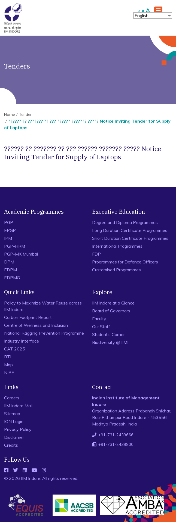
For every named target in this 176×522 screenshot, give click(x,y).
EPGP (10, 230)
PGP (8, 222)
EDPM (10, 269)
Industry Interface (21, 341)
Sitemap (12, 413)
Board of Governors (111, 310)
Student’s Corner (108, 334)
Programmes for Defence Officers (125, 262)
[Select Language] (152, 15)
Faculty (99, 318)
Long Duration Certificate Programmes (129, 230)
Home (9, 114)
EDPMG (12, 277)
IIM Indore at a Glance (113, 303)
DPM (9, 262)
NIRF (9, 372)
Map (8, 364)
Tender (25, 114)
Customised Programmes (116, 269)
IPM (8, 238)
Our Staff (101, 326)
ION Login (13, 421)
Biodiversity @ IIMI (110, 342)
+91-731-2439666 (115, 434)
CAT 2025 (14, 349)
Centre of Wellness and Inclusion (36, 325)
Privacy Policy (18, 429)
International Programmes (117, 246)
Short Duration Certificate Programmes (130, 238)
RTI (7, 356)
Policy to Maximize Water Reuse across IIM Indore (43, 306)
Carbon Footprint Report (28, 317)
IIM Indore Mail (18, 405)
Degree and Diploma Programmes (125, 222)
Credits (11, 445)
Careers (11, 397)
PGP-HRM (14, 246)
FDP (96, 254)
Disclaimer (14, 437)
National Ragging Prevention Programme (44, 333)
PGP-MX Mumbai (21, 254)
